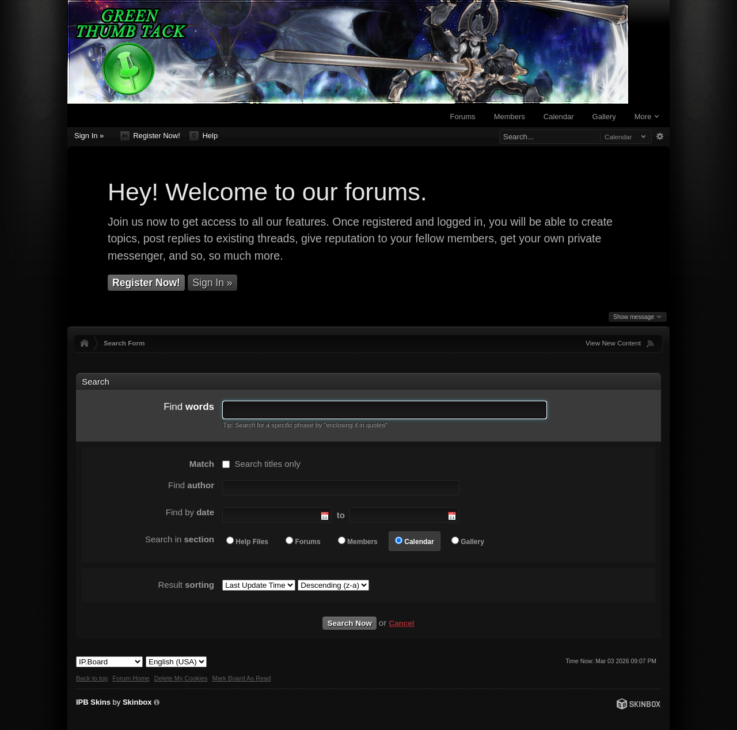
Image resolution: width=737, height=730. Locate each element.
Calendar (559, 116)
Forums (463, 116)
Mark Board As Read (241, 678)
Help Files (251, 542)
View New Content (613, 343)
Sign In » (89, 135)
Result (186, 585)
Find (189, 406)
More (647, 116)
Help (203, 135)
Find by (190, 512)
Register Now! (150, 135)
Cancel (401, 623)
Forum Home (130, 678)
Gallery (604, 116)
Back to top (92, 678)
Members (509, 116)
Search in (179, 539)
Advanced (659, 136)
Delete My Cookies (181, 678)
